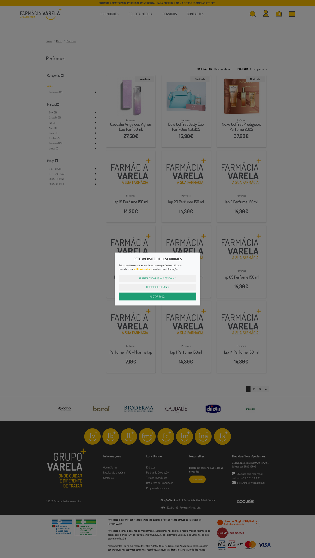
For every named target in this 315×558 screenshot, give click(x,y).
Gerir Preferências (157, 287)
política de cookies (142, 268)
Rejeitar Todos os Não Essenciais (157, 278)
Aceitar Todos (158, 296)
